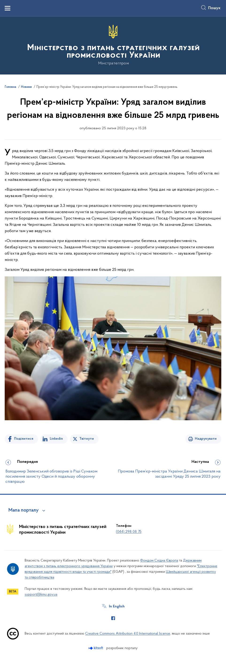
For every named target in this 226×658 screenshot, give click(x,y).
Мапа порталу (23, 510)
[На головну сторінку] (113, 45)
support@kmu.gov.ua (41, 594)
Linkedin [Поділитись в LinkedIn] (56, 439)
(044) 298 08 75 (129, 532)
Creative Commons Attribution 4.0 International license (127, 634)
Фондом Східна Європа (159, 560)
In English (117, 606)
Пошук (214, 8)
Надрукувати (206, 439)
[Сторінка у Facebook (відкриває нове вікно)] (113, 618)
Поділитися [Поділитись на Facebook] (23, 439)
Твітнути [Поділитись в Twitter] (86, 439)
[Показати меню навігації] (7, 8)
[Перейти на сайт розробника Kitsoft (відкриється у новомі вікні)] (96, 648)
